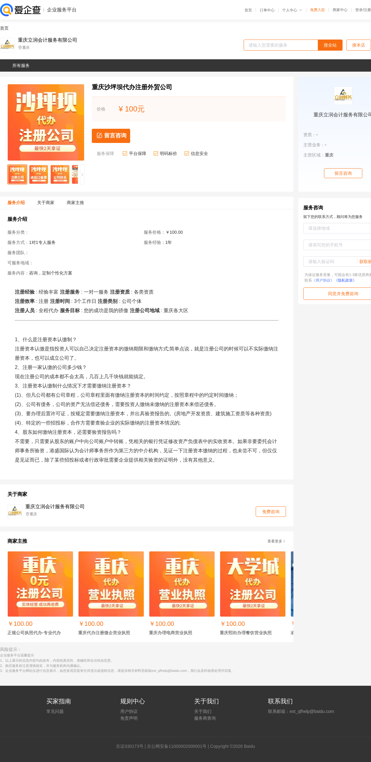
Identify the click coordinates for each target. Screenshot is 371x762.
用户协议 (129, 711)
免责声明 (129, 718)
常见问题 (55, 711)
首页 (248, 10)
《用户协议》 (323, 280)
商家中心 (340, 10)
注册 (367, 10)
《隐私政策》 (345, 280)
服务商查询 (205, 718)
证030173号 (131, 746)
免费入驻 (317, 10)
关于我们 (202, 711)
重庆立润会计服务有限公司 (47, 40)
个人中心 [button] (292, 10)
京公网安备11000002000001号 (177, 746)
